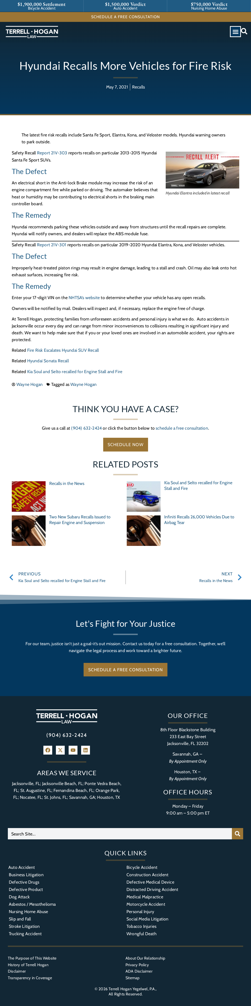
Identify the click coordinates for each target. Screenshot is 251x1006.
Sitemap (132, 978)
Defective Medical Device (150, 882)
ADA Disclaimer (139, 971)
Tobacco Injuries (141, 926)
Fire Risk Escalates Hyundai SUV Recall (63, 350)
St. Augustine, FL (35, 790)
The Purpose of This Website (32, 958)
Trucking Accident (25, 933)
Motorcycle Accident (145, 904)
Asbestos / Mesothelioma (32, 904)
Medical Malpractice (144, 896)
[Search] (237, 833)
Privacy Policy (137, 964)
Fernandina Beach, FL (73, 790)
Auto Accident (21, 867)
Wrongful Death (141, 933)
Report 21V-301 (51, 244)
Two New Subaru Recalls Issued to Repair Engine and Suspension (80, 519)
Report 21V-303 (52, 152)
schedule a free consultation (182, 428)
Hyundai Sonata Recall (48, 360)
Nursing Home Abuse (28, 911)
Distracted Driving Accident (152, 889)
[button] (235, 31)
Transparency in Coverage (30, 978)
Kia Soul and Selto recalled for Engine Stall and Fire (75, 371)
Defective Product (26, 889)
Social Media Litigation (147, 918)
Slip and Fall (20, 918)
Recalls (138, 86)
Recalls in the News (66, 483)
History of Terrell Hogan (28, 964)
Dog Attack (19, 896)
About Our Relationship (145, 958)
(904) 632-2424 (86, 428)
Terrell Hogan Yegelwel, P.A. (132, 989)
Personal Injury (140, 911)
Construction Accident (147, 874)
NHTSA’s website (84, 297)
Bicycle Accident (141, 867)
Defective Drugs (24, 882)
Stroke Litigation (24, 926)
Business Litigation (26, 874)
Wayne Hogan (83, 384)
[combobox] (120, 833)
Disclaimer (17, 971)
